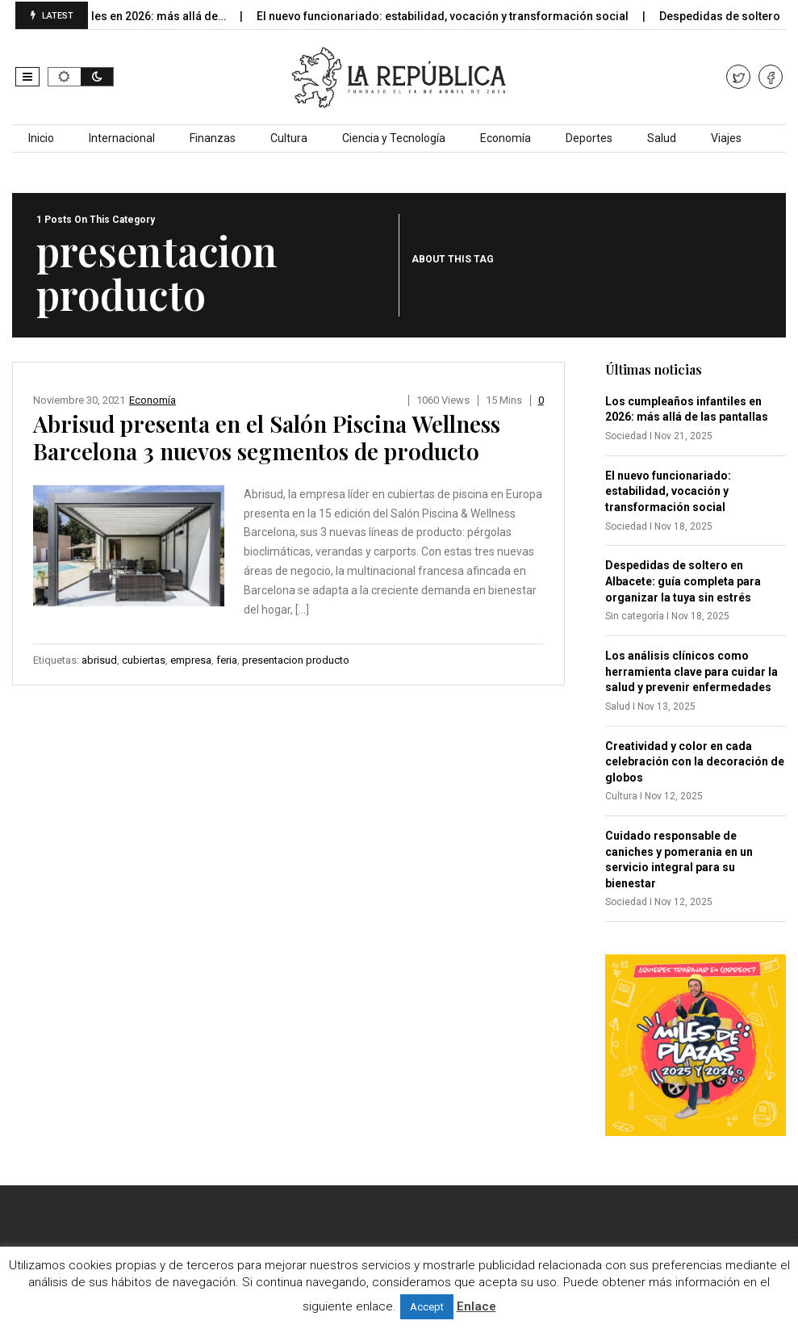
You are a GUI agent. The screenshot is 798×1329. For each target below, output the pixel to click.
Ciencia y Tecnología (393, 138)
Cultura (288, 138)
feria (226, 660)
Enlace (476, 1306)
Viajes (726, 138)
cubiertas (143, 660)
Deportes (589, 138)
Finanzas (213, 138)
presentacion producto (295, 660)
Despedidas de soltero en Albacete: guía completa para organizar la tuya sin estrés (683, 581)
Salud (661, 138)
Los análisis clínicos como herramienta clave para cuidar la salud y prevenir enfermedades (691, 671)
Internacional (122, 138)
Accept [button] (427, 1307)
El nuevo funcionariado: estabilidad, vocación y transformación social (455, 16)
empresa (190, 660)
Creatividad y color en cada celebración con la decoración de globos (694, 762)
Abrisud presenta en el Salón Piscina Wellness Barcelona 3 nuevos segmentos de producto (266, 437)
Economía (505, 138)
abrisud (99, 660)
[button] (27, 76)
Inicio (41, 138)
